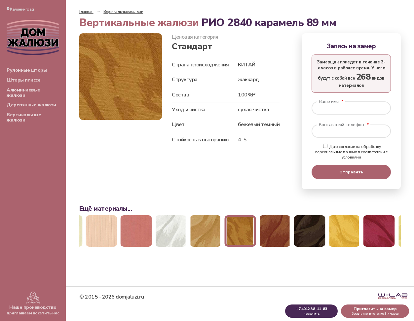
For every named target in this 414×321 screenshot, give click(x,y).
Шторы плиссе (23, 80)
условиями (351, 157)
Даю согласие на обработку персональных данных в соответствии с (351, 152)
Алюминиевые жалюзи (23, 92)
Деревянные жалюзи (31, 105)
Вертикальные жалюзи (24, 117)
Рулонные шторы (27, 70)
